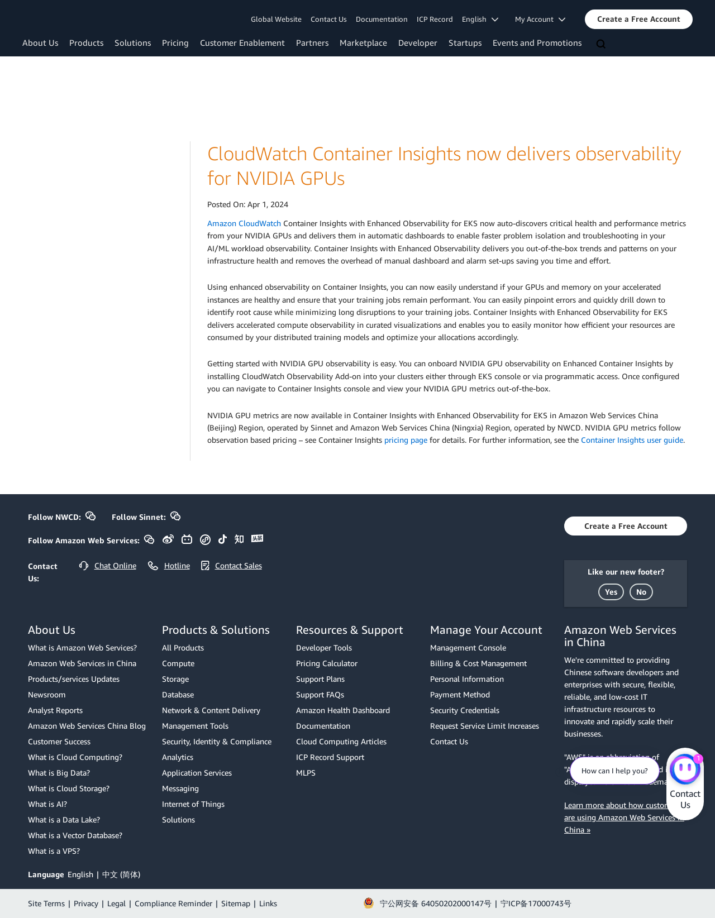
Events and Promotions (537, 42)
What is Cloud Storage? (68, 788)
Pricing (175, 42)
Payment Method (460, 694)
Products (86, 42)
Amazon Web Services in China (82, 663)
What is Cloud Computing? (75, 757)
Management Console (468, 647)
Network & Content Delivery (211, 710)
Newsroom (47, 694)
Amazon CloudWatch (244, 223)
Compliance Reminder (173, 903)
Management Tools (195, 725)
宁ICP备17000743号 (535, 903)
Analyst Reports (55, 710)
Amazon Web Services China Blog (87, 725)
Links (268, 903)
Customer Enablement (242, 42)
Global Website (276, 19)
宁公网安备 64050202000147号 (436, 903)
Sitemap (235, 903)
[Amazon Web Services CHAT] (685, 770)
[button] (639, 18)
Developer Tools (324, 647)
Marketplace (363, 42)
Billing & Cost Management (478, 663)
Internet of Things (193, 804)
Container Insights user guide (632, 439)
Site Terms (46, 903)
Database (178, 694)
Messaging (180, 788)
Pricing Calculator (327, 663)
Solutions (133, 42)
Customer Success (59, 741)
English (80, 874)
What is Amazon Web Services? (82, 647)
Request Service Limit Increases (484, 725)
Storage (175, 678)
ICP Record (435, 19)
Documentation (382, 19)
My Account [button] (540, 19)
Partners (312, 42)
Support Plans (320, 678)
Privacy (86, 903)
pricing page (405, 439)
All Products (183, 647)
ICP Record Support (330, 757)
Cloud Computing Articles (341, 741)
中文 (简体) (121, 874)
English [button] (480, 19)
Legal (116, 903)
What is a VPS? (54, 850)
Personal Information (467, 678)
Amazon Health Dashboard (343, 710)
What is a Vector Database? (75, 835)
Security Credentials (464, 710)
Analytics (177, 757)
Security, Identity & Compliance (216, 741)
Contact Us (329, 19)
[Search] (602, 44)
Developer (417, 42)
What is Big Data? (59, 772)
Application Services (197, 772)
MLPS (306, 772)
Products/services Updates (74, 678)
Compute (178, 663)
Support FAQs (320, 694)
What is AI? (47, 804)
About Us (40, 42)
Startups (465, 42)
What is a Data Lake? (64, 819)
